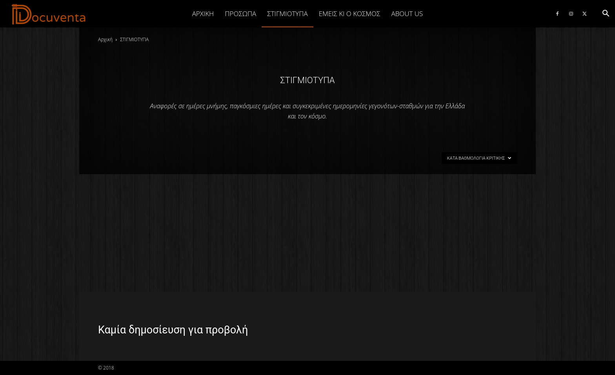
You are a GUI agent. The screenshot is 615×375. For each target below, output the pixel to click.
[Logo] (49, 14)
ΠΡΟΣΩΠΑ (240, 13)
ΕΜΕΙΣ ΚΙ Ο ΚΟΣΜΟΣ (349, 13)
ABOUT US (407, 13)
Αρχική (203, 13)
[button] (605, 13)
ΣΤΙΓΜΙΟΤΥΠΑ (287, 13)
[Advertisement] (307, 233)
